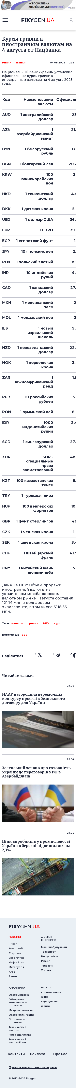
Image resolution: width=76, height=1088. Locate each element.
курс (57, 623)
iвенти (45, 1006)
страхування (49, 1001)
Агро (12, 971)
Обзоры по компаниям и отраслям (18, 1002)
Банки (21, 62)
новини (15, 936)
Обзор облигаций (21, 1014)
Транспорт (48, 951)
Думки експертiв (48, 938)
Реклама (37, 1054)
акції (44, 996)
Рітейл (45, 961)
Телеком (47, 965)
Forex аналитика (20, 1034)
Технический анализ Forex (17, 1041)
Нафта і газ (16, 962)
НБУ (46, 623)
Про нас (60, 1054)
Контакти (16, 1054)
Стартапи (15, 953)
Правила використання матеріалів (33, 1067)
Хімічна (46, 970)
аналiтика (17, 987)
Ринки (6, 62)
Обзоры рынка (19, 994)
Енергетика (16, 957)
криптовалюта (51, 992)
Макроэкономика (21, 1010)
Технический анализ (17, 1029)
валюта (17, 623)
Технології (16, 948)
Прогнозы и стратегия (17, 1021)
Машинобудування (54, 947)
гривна (33, 623)
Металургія (16, 967)
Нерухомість (49, 956)
